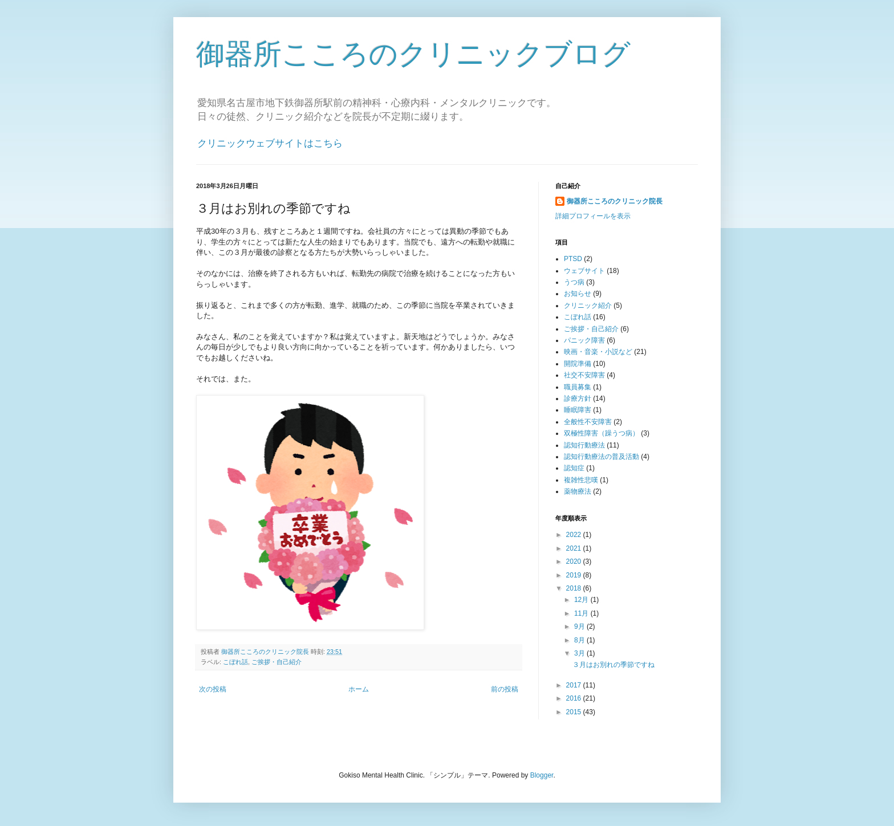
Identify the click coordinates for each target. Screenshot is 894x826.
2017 (574, 685)
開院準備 (577, 364)
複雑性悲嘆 (581, 480)
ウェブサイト (584, 271)
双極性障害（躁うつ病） (601, 433)
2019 (574, 575)
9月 (580, 626)
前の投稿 (504, 689)
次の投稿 (212, 689)
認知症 (574, 468)
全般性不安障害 (588, 422)
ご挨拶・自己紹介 (276, 661)
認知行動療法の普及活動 (601, 457)
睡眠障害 (577, 410)
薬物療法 (577, 491)
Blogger (542, 775)
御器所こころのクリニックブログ (413, 54)
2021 (574, 548)
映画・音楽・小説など (598, 352)
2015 (574, 712)
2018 (574, 588)
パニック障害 (584, 340)
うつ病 (574, 282)
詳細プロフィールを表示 (593, 216)
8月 (580, 640)
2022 (574, 535)
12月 (582, 600)
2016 (574, 698)
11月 (582, 613)
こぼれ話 (235, 661)
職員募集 (577, 387)
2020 (574, 561)
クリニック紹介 (588, 306)
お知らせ (577, 294)
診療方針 (577, 398)
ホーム (358, 689)
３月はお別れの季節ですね (613, 665)
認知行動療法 (584, 445)
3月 (580, 653)
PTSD (573, 259)
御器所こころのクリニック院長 (615, 201)
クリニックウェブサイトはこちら (270, 143)
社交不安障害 (584, 375)
